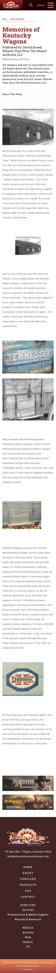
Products (28, 884)
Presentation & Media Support (28, 914)
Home (28, 867)
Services (28, 905)
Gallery (28, 941)
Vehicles (28, 878)
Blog (28, 937)
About (28, 872)
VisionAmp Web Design (31, 966)
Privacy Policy (28, 969)
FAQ (28, 890)
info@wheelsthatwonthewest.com (28, 856)
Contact (28, 896)
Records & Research (28, 919)
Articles (28, 932)
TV (28, 946)
